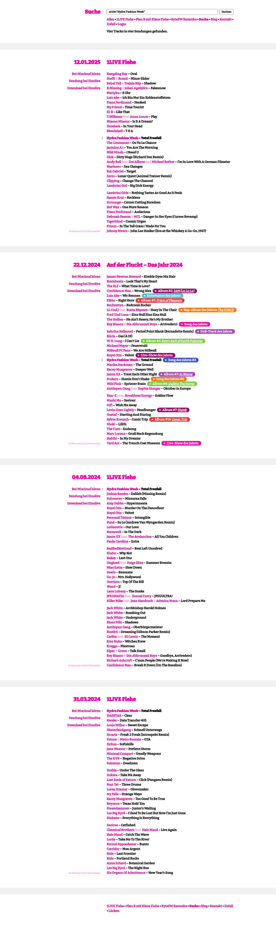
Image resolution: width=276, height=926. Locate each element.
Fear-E (112, 396)
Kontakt (225, 19)
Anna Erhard (116, 863)
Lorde (111, 839)
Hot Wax (113, 207)
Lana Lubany (116, 591)
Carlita (112, 637)
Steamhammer (118, 808)
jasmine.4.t (115, 148)
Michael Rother (163, 162)
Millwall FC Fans (118, 350)
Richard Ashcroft (119, 660)
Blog (214, 19)
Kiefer (111, 553)
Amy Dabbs (115, 503)
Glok (110, 157)
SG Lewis (131, 637)
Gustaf (112, 415)
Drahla (112, 770)
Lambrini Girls (117, 193)
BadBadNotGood (119, 548)
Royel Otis (114, 355)
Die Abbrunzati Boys (141, 324)
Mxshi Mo (114, 400)
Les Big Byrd (116, 813)
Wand (111, 587)
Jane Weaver (116, 749)
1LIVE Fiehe (125, 19)
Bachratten (115, 305)
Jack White (115, 608)
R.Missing (114, 88)
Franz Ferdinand (119, 102)
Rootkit (112, 632)
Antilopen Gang (118, 389)
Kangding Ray (117, 74)
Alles (110, 19)
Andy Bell (114, 162)
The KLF (112, 286)
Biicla (111, 336)
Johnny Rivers (117, 231)
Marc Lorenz (116, 434)
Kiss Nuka (114, 641)
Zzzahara (113, 126)
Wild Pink (114, 384)
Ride (110, 854)
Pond (110, 522)
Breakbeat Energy (138, 396)
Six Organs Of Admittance (126, 873)
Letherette (115, 527)
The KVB (113, 758)
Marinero (114, 167)
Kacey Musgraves (119, 369)
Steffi (111, 79)
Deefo (111, 572)
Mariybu (113, 93)
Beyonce (113, 804)
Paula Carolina (117, 541)
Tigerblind (115, 221)
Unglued (113, 563)
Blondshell (115, 131)
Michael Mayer (117, 346)
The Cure (113, 429)
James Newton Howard (124, 277)
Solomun (113, 763)
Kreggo (112, 646)
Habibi (112, 438)
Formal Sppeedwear (121, 844)
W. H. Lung (114, 341)
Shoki (111, 424)
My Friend (114, 107)
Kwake (112, 720)
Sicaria (112, 735)
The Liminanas (118, 143)
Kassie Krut (115, 198)
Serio (111, 176)
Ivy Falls (112, 794)
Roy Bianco (115, 324)
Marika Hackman (120, 365)
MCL (137, 217)
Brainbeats (115, 281)
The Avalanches (140, 537)
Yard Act (113, 443)
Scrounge (114, 202)
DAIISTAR (114, 716)
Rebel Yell (114, 83)
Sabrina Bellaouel (120, 331)
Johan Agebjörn (136, 88)
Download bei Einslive (83, 88)
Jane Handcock (142, 601)
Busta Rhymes (137, 310)
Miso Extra (114, 567)
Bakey (111, 558)
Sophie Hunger (149, 389)
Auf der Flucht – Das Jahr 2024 (144, 265)
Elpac (111, 651)
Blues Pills (114, 622)
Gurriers (113, 582)
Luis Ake (113, 98)
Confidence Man (119, 291)
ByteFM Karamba (184, 19)
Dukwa (112, 775)
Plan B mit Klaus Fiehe (152, 19)
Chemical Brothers (120, 830)
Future (112, 739)
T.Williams (114, 117)
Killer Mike (115, 601)
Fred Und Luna (117, 315)
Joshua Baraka (117, 494)
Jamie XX (113, 374)
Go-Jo (111, 577)
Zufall (111, 24)
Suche (92, 12)
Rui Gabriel (115, 171)
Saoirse (112, 825)
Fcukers (112, 379)
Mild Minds (115, 152)
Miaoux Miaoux (118, 121)
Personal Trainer (119, 518)
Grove (122, 651)
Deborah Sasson (119, 217)
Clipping (113, 181)
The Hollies (115, 319)
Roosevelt (114, 532)
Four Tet (113, 785)
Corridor (113, 849)
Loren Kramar (117, 789)
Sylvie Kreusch (118, 419)
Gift (109, 405)
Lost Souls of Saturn (121, 780)
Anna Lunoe (139, 117)
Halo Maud (150, 830)
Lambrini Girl (117, 186)
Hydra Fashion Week (122, 138)
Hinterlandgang (119, 730)
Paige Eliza (135, 563)
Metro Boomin (130, 739)
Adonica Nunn (167, 601)
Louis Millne (116, 725)
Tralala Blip (132, 83)
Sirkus (112, 744)
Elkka (111, 300)
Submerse (114, 499)
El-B (110, 112)
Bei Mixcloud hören (86, 74)
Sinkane (113, 818)
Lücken (113, 911)
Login (122, 24)
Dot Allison (137, 162)
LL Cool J (113, 310)
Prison (112, 226)
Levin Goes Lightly (120, 410)
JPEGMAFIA (115, 596)
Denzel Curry (141, 596)
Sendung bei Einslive (84, 81)
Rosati (123, 79)
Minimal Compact (120, 754)
